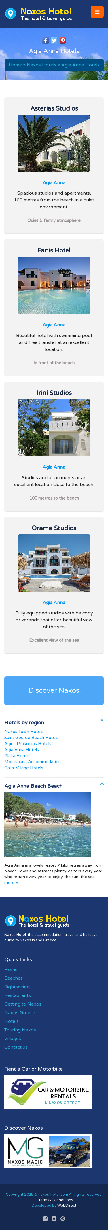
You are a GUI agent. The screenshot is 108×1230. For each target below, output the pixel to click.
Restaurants (17, 995)
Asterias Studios (54, 108)
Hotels (11, 1021)
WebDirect (66, 1205)
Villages (12, 1038)
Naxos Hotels (41, 65)
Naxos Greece (19, 1013)
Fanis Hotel (54, 250)
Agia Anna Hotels (80, 65)
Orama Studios (54, 528)
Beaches (13, 978)
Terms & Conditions (56, 1200)
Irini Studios (54, 393)
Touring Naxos (20, 1030)
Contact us (16, 1047)
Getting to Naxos (22, 1004)
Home (15, 65)
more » (11, 882)
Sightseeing (17, 987)
